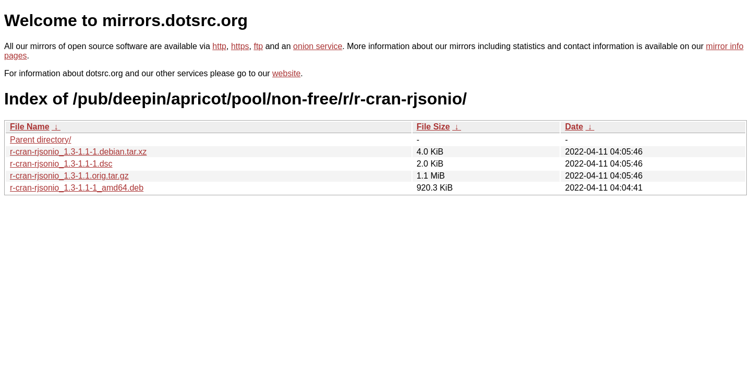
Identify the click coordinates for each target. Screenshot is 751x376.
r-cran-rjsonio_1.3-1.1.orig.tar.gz (69, 175)
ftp (258, 46)
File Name (30, 126)
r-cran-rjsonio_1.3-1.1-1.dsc (61, 163)
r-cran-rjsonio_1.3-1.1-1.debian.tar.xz (78, 151)
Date (574, 126)
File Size (433, 126)
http (219, 46)
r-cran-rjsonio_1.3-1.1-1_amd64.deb (76, 187)
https (240, 46)
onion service (317, 46)
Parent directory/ (40, 139)
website (286, 73)
